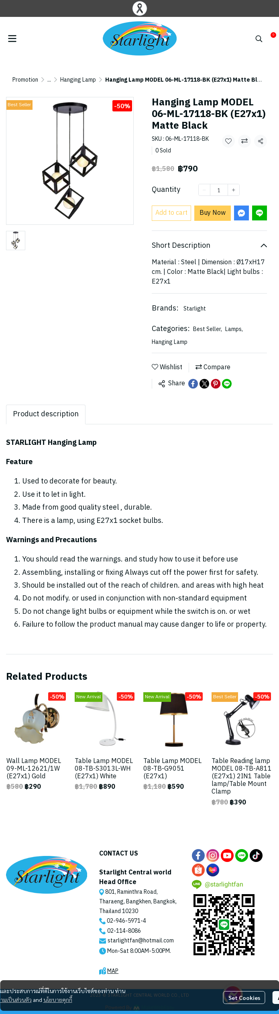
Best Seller (207, 329)
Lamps (234, 329)
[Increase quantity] (233, 189)
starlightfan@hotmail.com (141, 940)
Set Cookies (244, 997)
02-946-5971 (124, 921)
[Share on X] (204, 384)
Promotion (25, 79)
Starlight (194, 308)
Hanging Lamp (78, 79)
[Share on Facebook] (193, 384)
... (49, 79)
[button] (259, 38)
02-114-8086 (124, 931)
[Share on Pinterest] (215, 384)
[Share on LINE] (227, 384)
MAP (112, 971)
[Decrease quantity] (204, 189)
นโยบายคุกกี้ (57, 999)
